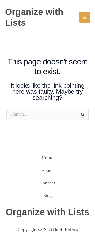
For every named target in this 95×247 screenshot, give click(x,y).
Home (47, 157)
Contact (47, 182)
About (47, 170)
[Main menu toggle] (84, 17)
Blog (47, 195)
